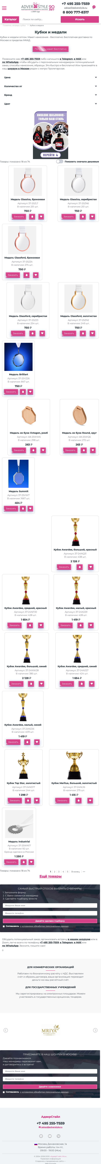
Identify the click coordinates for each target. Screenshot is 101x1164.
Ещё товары (50, 876)
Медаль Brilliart (18, 374)
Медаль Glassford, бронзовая (22, 257)
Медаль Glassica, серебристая (78, 199)
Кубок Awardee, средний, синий (77, 666)
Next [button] (95, 1030)
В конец (75, 871)
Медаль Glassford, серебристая (28, 316)
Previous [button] (6, 1030)
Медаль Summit (18, 491)
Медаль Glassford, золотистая (78, 316)
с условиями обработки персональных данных (44, 926)
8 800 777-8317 (76, 12)
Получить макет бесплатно (50, 49)
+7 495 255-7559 (76, 4)
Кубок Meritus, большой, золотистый (74, 783)
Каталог (11, 19)
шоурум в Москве (18, 68)
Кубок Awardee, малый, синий (22, 725)
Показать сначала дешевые (82, 161)
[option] (50, 1030)
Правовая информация (50, 1159)
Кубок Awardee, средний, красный (25, 608)
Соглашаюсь (35, 926)
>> (84, 871)
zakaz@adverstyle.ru (75, 7)
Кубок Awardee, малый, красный (76, 608)
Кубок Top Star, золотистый (23, 783)
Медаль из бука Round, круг (79, 433)
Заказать (19, 216)
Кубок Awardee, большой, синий (26, 666)
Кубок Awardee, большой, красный (75, 549)
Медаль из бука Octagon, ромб (29, 433)
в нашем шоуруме (79, 939)
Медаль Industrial (19, 841)
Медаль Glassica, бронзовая (28, 199)
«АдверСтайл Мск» (58, 1156)
